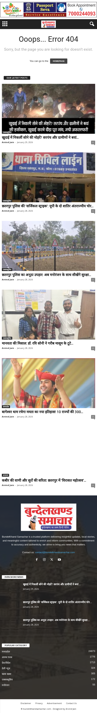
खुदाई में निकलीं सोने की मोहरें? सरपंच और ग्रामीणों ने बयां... (40, 137)
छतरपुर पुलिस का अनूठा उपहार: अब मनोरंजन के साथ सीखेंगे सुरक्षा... (46, 274)
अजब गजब (7, 657)
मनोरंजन (5, 685)
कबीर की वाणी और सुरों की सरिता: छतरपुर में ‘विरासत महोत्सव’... (44, 480)
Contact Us (71, 703)
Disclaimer (26, 703)
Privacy (39, 703)
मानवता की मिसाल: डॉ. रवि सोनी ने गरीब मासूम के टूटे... (37, 343)
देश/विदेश (6, 662)
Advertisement (54, 703)
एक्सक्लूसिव (7, 132)
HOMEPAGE (59, 61)
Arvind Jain (8, 142)
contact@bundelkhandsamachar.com (55, 552)
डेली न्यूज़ (6, 668)
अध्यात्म (5, 475)
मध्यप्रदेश (6, 651)
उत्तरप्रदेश (6, 406)
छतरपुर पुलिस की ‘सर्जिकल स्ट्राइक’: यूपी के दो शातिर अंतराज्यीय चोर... (47, 206)
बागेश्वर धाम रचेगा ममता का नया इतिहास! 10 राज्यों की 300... (42, 411)
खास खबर (6, 674)
